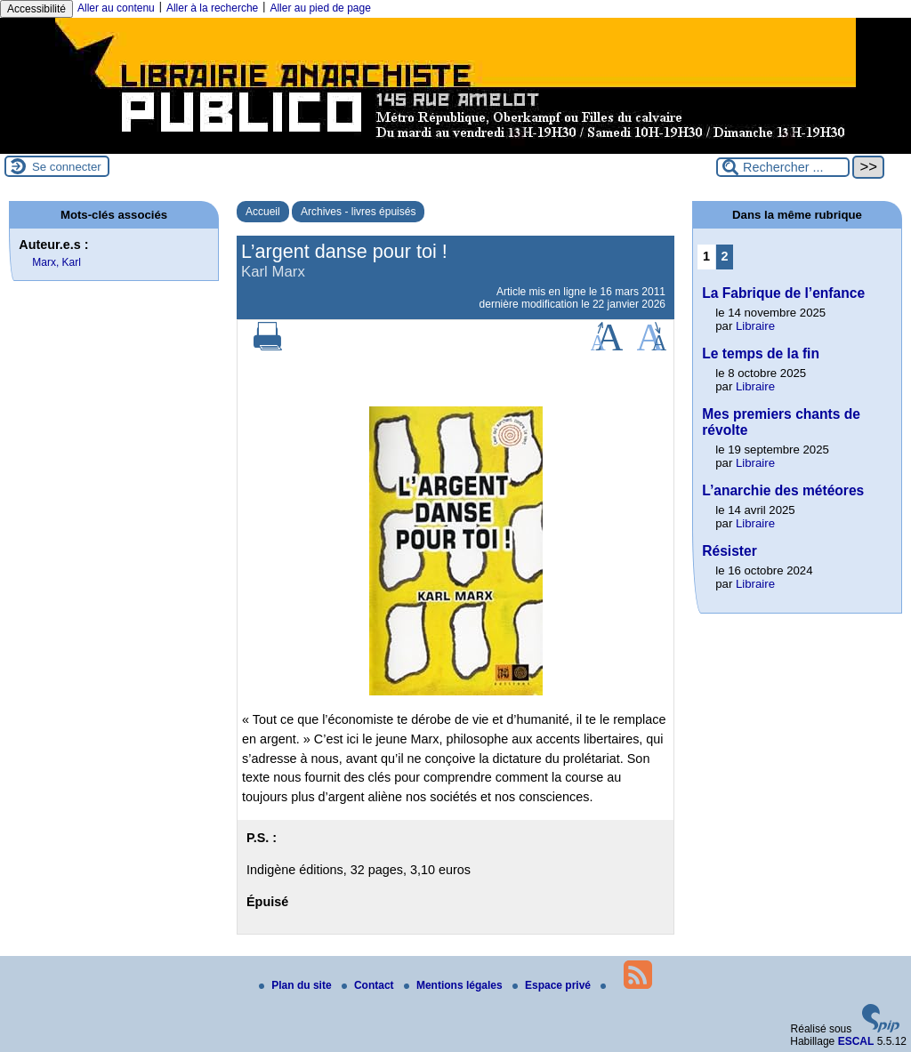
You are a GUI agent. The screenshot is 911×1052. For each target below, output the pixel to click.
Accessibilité (36, 9)
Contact (369, 985)
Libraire (755, 326)
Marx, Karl (56, 262)
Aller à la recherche (212, 8)
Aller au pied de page (320, 8)
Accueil (263, 211)
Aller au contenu (116, 8)
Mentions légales (454, 985)
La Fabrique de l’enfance (783, 293)
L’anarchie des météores (783, 490)
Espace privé (552, 985)
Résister (729, 550)
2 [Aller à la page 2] (725, 256)
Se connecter (66, 166)
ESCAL (856, 1041)
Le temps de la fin (760, 353)
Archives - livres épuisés (358, 211)
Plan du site (297, 985)
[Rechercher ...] (783, 167)
